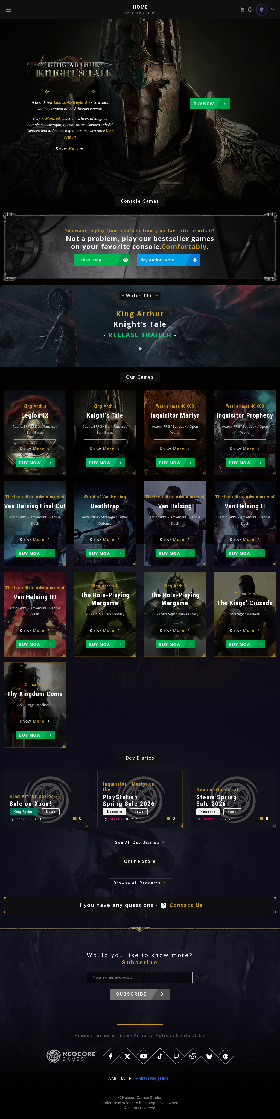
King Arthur (24, 812)
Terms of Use (112, 1035)
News (52, 812)
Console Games (140, 201)
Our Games (140, 377)
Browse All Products (137, 883)
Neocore (114, 812)
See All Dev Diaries (137, 842)
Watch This (140, 296)
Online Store (140, 861)
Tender (21, 819)
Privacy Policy (152, 1035)
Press (82, 1035)
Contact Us (186, 905)
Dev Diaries (140, 758)
